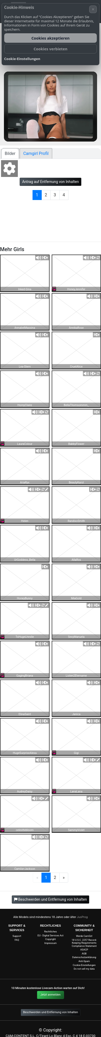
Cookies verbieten (50, 48)
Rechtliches (50, 931)
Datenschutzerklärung (84, 957)
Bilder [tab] (10, 153)
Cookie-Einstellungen (84, 965)
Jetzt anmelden (50, 994)
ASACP (84, 949)
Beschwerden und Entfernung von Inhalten (50, 1012)
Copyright (50, 939)
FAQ (17, 939)
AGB (84, 953)
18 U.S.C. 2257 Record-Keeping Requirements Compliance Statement (84, 942)
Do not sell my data (84, 968)
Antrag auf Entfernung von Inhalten (50, 182)
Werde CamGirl (84, 936)
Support (17, 936)
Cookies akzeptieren (50, 38)
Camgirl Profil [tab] (36, 153)
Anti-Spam (84, 961)
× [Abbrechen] (93, 9)
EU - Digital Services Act (50, 935)
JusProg (82, 917)
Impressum (50, 943)
